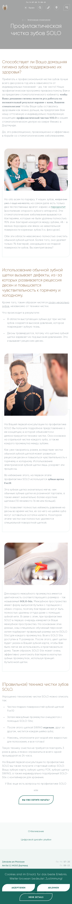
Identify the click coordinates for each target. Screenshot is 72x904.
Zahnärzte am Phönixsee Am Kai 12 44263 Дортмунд (15, 863)
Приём (31, 8)
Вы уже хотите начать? (36, 800)
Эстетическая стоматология (38, 20)
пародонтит (58, 207)
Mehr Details (36, 897)
